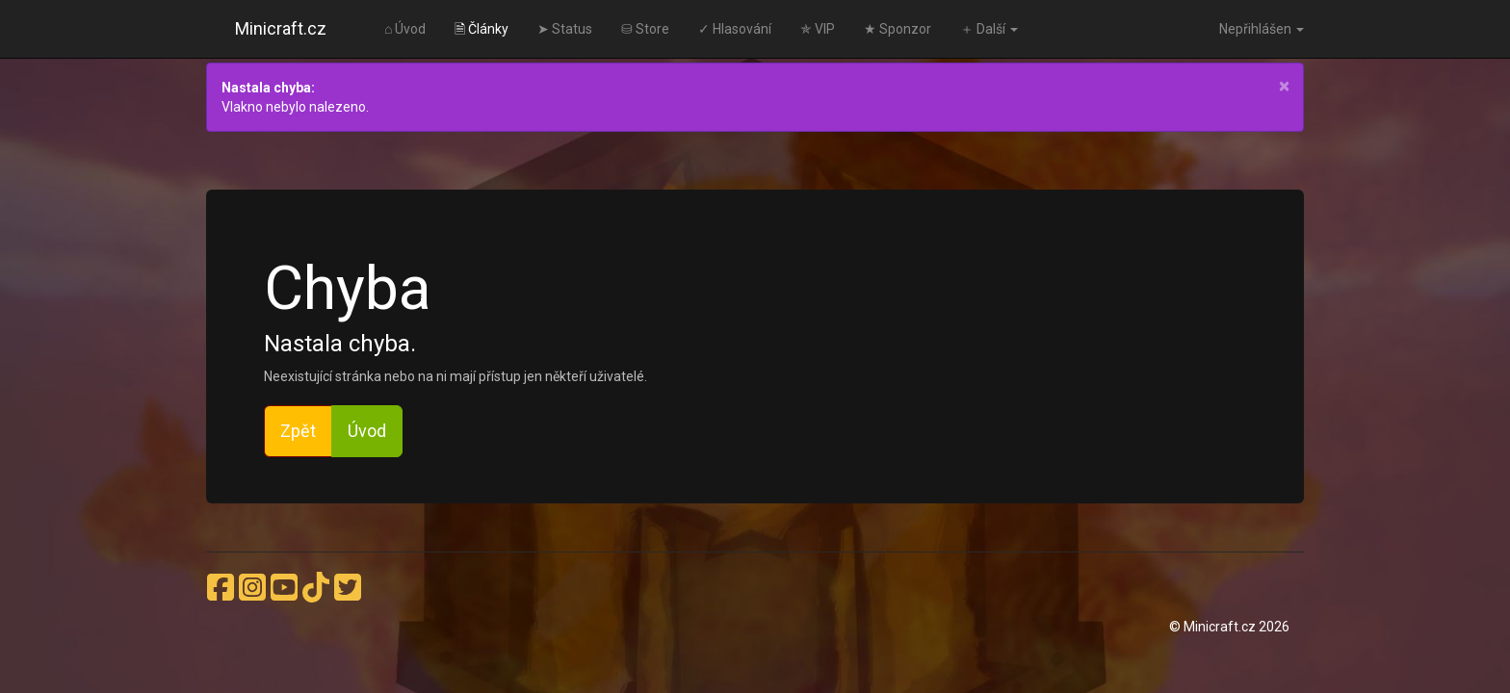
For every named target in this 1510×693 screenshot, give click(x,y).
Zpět (298, 431)
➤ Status (564, 29)
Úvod (367, 431)
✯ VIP (817, 29)
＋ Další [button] (989, 29)
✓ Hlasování (734, 29)
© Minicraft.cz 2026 (1229, 626)
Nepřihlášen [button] (1261, 29)
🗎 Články (481, 29)
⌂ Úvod (405, 29)
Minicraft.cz (280, 28)
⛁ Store (645, 29)
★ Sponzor (897, 29)
